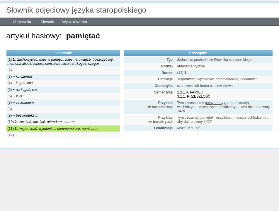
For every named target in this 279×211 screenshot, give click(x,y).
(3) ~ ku (21, 76)
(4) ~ (21, 83)
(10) (41, 122)
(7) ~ (21, 103)
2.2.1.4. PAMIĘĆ (190, 92)
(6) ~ (16, 96)
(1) (61, 61)
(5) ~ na (23, 90)
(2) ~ (11, 70)
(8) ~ (11, 109)
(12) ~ (12, 135)
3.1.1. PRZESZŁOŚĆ (193, 96)
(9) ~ (23, 115)
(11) (53, 129)
